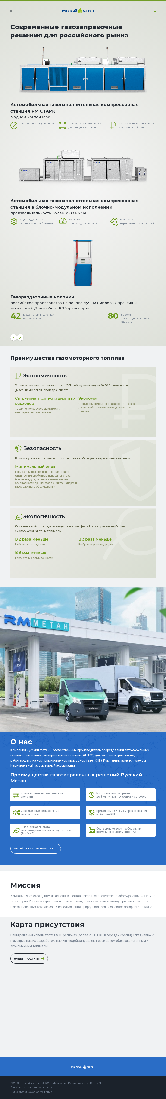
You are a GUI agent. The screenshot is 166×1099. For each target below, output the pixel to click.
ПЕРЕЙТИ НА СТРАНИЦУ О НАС (35, 848)
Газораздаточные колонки (42, 297)
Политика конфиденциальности (31, 1087)
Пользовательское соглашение (31, 1091)
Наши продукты (29, 958)
